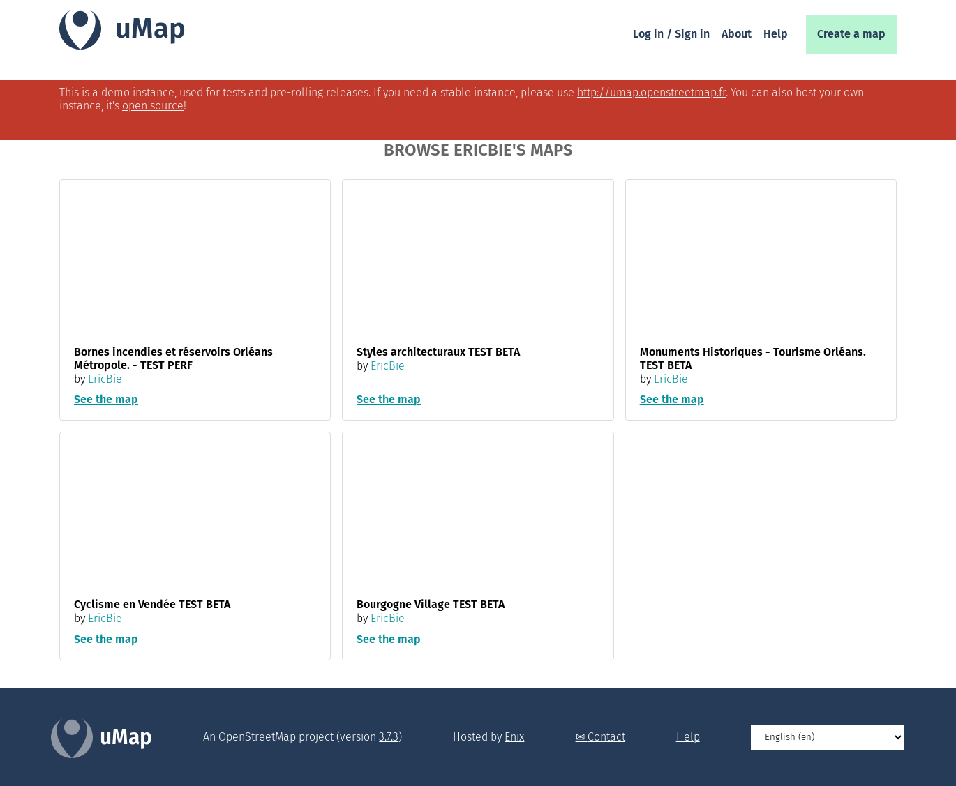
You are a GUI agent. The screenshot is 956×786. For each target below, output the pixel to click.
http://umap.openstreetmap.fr (651, 92)
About (737, 33)
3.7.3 (388, 736)
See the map (106, 399)
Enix (514, 736)
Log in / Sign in (671, 33)
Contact (606, 736)
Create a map (851, 33)
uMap (150, 28)
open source (153, 105)
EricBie (105, 379)
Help (775, 33)
